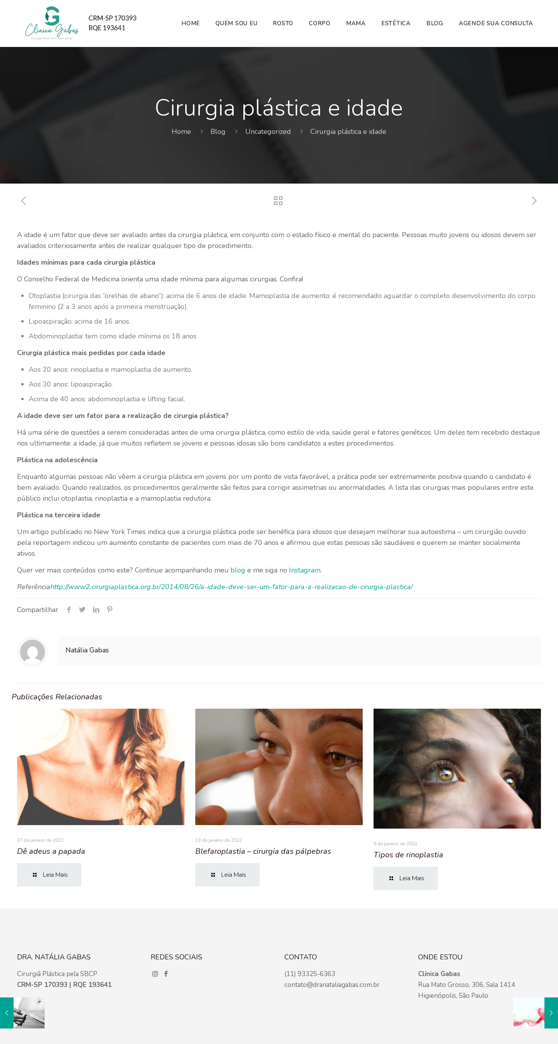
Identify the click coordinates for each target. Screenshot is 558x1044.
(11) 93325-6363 (309, 973)
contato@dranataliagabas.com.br (332, 984)
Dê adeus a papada (51, 851)
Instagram (304, 570)
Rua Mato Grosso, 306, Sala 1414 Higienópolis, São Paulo (466, 984)
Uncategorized (268, 131)
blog (238, 570)
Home (181, 131)
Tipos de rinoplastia (408, 855)
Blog (218, 131)
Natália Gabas (87, 650)
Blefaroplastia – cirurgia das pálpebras (263, 851)
